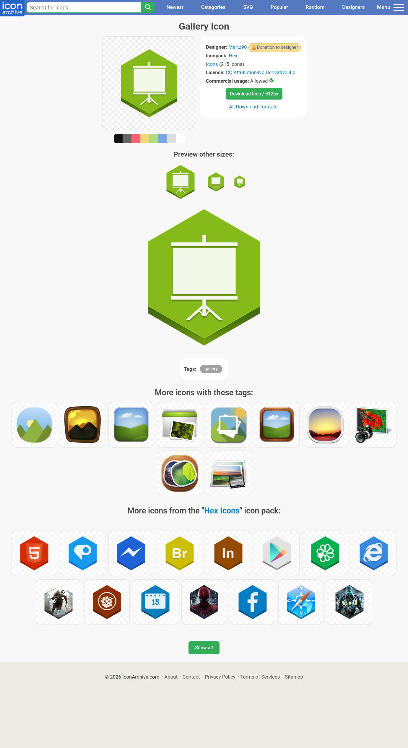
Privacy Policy (220, 677)
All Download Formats (253, 107)
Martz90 (237, 47)
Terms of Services (260, 677)
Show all (204, 648)
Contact (191, 677)
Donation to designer (277, 47)
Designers (353, 7)
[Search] (148, 7)
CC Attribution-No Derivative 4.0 (260, 72)
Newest (174, 7)
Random (315, 7)
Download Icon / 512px (254, 94)
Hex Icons (222, 511)
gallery (211, 368)
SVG (248, 7)
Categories (213, 7)
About (171, 677)
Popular (279, 7)
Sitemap (294, 677)
